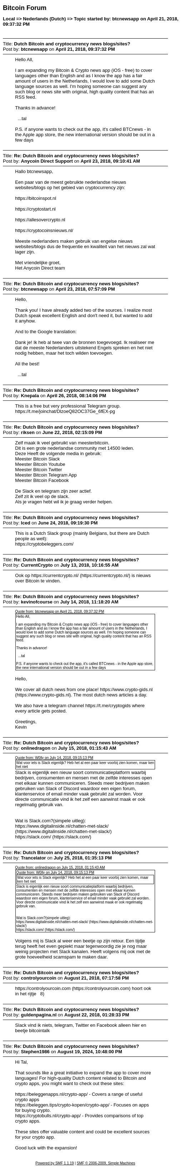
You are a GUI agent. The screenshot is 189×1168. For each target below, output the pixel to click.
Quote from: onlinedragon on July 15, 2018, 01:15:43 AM (60, 867)
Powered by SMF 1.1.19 (54, 1163)
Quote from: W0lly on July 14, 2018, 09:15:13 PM (54, 758)
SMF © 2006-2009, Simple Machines (106, 1163)
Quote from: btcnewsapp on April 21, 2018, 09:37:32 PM (59, 611)
